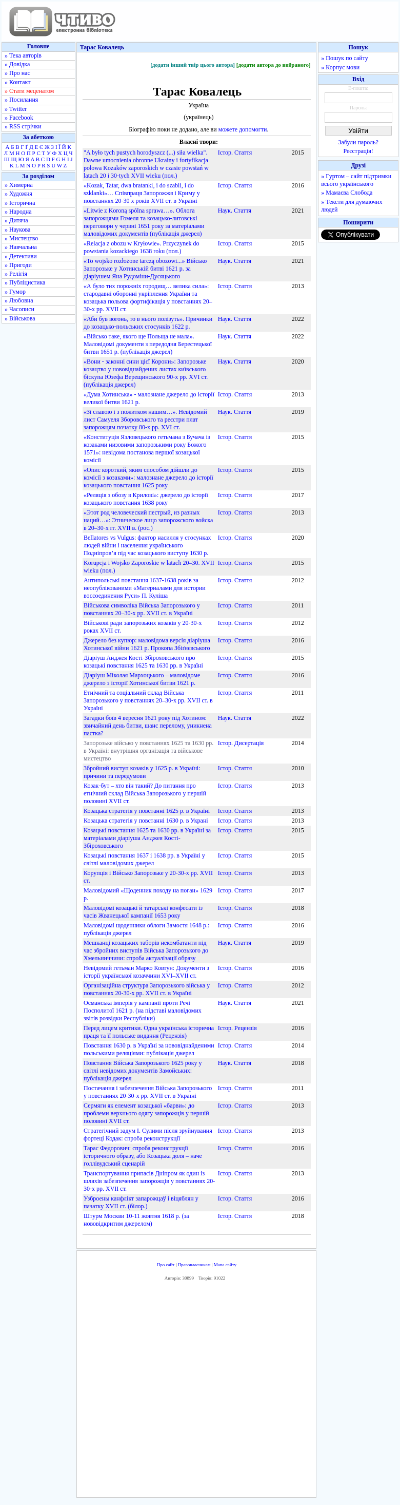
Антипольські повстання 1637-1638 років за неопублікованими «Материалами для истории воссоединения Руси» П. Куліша (145, 588)
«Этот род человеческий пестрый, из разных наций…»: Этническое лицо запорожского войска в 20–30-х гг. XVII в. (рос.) (148, 520)
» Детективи (21, 256)
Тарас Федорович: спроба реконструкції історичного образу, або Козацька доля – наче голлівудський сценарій (143, 1156)
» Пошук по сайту (344, 58)
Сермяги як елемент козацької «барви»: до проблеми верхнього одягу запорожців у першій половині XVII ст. (146, 1113)
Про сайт (166, 1264)
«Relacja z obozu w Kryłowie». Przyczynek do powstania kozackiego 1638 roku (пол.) (141, 247)
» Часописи (19, 309)
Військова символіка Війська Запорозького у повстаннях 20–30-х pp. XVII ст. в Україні (142, 609)
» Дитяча (16, 220)
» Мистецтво (21, 238)
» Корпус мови (340, 67)
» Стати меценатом (29, 90)
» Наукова (17, 229)
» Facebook (19, 117)
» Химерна (19, 184)
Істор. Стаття (235, 152)
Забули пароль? (358, 142)
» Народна (18, 211)
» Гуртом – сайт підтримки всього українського (356, 180)
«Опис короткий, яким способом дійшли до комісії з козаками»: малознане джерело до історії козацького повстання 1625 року (148, 477)
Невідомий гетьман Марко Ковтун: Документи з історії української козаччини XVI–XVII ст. (146, 971)
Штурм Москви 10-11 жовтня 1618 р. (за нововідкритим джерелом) (136, 1219)
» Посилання (21, 99)
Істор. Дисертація (241, 743)
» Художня (18, 193)
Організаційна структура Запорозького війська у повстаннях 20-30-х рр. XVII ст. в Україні (147, 989)
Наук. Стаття (234, 210)
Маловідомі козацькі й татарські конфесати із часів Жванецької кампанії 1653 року (143, 911)
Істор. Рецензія (237, 1028)
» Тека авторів (23, 55)
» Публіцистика (25, 282)
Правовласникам (194, 1264)
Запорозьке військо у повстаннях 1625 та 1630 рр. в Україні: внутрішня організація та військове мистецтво (148, 750)
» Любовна (19, 300)
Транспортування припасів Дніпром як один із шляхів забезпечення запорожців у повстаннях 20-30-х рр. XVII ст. (149, 1181)
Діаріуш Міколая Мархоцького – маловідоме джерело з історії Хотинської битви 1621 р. (142, 679)
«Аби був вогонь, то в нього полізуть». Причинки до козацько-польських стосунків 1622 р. (148, 322)
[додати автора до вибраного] (273, 65)
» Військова (20, 318)
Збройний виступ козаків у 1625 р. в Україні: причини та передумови (142, 772)
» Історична (20, 202)
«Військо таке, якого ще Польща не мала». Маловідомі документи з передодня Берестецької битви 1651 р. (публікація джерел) (148, 344)
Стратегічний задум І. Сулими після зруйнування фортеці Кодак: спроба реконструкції (148, 1134)
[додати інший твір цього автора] (192, 65)
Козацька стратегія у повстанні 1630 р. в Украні (146, 820)
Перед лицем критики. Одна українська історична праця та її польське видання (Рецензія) (149, 1031)
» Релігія (16, 273)
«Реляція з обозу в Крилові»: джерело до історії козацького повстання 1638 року (146, 498)
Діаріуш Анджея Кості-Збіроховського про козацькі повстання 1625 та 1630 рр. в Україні (143, 661)
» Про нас (17, 73)
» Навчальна (21, 247)
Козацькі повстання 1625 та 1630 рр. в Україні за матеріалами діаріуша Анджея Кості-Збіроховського (147, 838)
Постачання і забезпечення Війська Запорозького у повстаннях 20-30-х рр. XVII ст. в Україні (148, 1091)
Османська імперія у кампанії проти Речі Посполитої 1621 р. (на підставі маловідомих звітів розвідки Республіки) (143, 1010)
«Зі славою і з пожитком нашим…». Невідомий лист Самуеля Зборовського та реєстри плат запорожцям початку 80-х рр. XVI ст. (145, 419)
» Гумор (15, 291)
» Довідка (17, 64)
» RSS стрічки (23, 126)
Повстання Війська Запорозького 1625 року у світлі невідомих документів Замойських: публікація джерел (143, 1070)
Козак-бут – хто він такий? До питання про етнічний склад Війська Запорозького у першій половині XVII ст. (145, 793)
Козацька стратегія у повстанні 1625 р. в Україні (147, 810)
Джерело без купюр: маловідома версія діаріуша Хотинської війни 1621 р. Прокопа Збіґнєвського (147, 644)
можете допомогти (242, 129)
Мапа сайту (225, 1264)
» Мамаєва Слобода (346, 192)
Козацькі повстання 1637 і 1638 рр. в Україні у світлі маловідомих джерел (144, 859)
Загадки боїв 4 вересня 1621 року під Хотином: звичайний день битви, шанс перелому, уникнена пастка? (148, 725)
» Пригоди (18, 265)
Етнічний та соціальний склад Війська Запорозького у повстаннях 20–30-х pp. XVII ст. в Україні (148, 700)
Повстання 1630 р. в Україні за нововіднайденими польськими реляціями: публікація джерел (149, 1049)
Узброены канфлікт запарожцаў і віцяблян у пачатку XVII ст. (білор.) (141, 1202)
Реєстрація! (358, 151)
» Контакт (17, 82)
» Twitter (16, 108)
